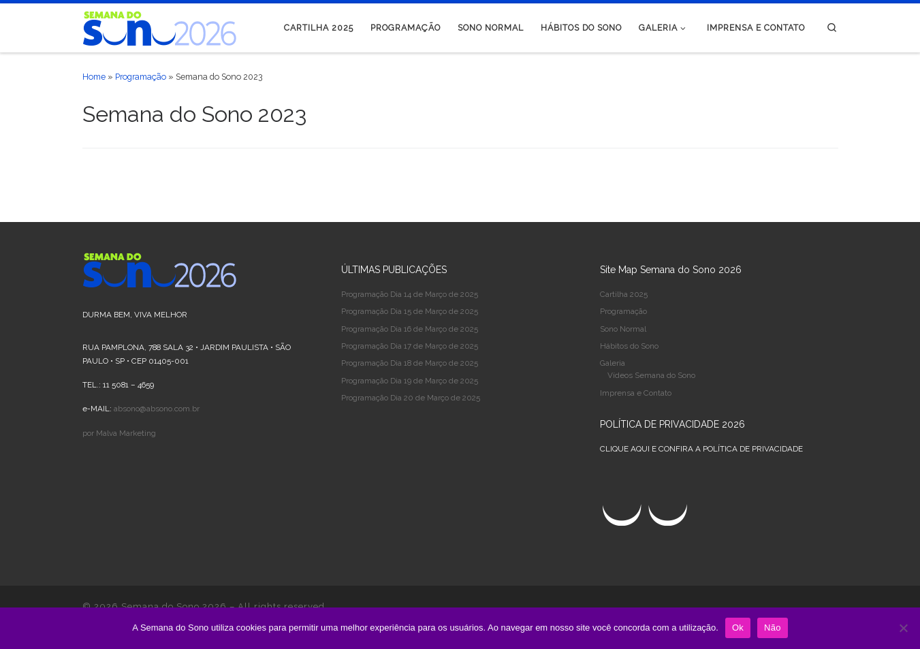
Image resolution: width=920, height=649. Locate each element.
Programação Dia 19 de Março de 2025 (409, 380)
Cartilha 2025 (624, 294)
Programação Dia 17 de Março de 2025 (409, 346)
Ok (738, 627)
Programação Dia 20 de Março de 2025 (410, 397)
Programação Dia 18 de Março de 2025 (409, 363)
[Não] (903, 628)
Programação (140, 77)
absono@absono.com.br (157, 408)
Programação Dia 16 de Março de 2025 (409, 329)
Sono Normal (623, 329)
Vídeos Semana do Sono (651, 375)
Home (94, 77)
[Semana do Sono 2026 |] (159, 26)
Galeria (612, 363)
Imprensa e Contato (635, 393)
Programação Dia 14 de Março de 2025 (409, 294)
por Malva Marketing (119, 433)
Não (772, 627)
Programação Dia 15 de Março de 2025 (409, 311)
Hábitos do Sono (629, 346)
